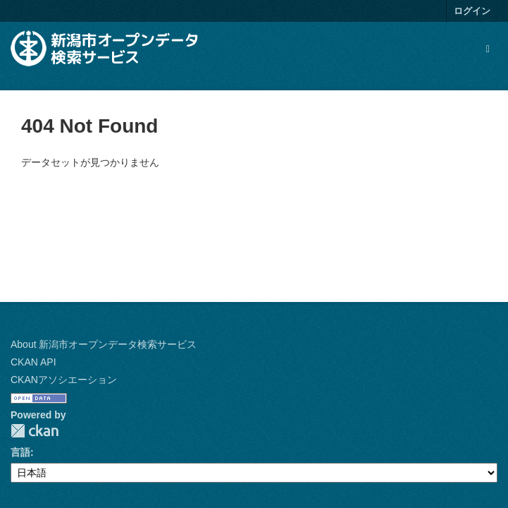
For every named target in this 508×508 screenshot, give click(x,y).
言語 (20, 452)
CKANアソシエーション (64, 379)
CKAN (34, 430)
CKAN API (33, 362)
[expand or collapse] (487, 49)
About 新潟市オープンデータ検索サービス (104, 344)
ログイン (472, 11)
